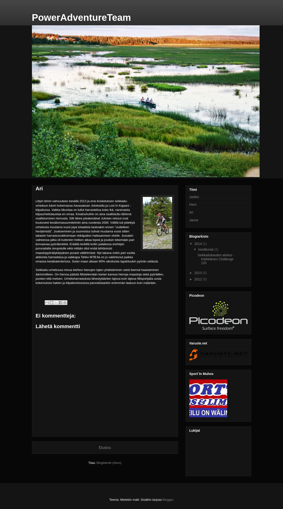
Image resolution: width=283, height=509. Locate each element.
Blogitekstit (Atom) (108, 463)
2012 (198, 279)
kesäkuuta (206, 249)
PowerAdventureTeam (81, 17)
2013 (198, 273)
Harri (192, 204)
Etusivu (105, 448)
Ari (191, 212)
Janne (193, 220)
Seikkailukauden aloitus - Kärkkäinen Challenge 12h (215, 259)
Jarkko (194, 197)
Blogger (167, 499)
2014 (198, 244)
